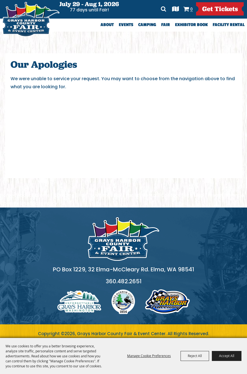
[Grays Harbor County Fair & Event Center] (30, 19)
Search (163, 8)
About (107, 24)
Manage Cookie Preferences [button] (149, 355)
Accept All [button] (226, 355)
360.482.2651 (123, 281)
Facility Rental (229, 24)
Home (6, 195)
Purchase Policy (39, 203)
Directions (175, 8)
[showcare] (123, 239)
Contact (170, 195)
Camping (147, 24)
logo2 (123, 301)
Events (126, 24)
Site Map (194, 195)
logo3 (167, 301)
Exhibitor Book (191, 24)
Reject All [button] (195, 355)
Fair (165, 24)
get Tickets (220, 8)
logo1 (79, 301)
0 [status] (191, 9)
